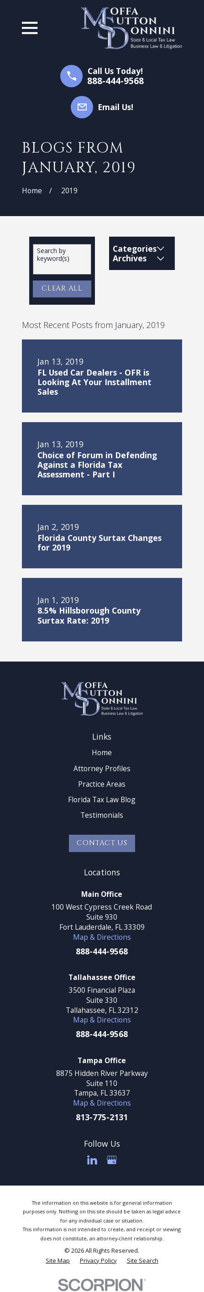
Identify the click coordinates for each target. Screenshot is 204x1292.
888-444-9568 (115, 81)
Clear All (62, 288)
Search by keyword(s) (53, 255)
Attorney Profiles (102, 768)
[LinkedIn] (92, 1160)
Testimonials (101, 815)
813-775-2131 (102, 1117)
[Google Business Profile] (112, 1160)
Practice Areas (102, 784)
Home (102, 752)
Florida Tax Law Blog (102, 799)
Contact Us (102, 843)
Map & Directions (102, 937)
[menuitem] (58, 1260)
